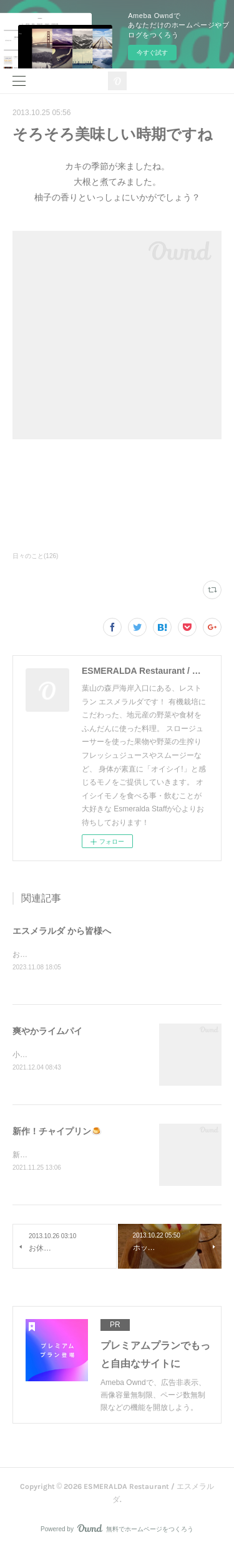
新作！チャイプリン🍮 (57, 1133)
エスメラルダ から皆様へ (61, 931)
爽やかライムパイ (47, 1032)
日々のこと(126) (35, 556)
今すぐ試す (152, 52)
